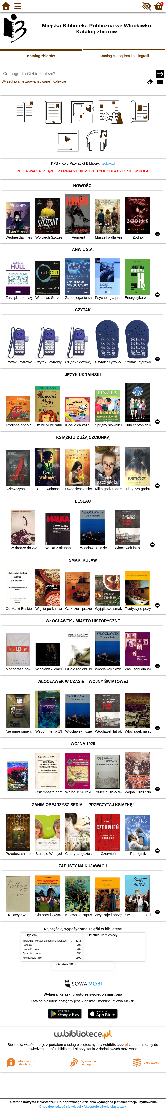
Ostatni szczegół (32, 953)
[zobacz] (108, 163)
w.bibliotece (115, 1045)
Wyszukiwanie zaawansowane (26, 81)
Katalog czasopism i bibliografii (124, 56)
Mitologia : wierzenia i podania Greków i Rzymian (50, 940)
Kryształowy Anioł (32, 957)
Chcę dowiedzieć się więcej (60, 1106)
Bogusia (27, 945)
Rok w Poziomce (32, 949)
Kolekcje (59, 81)
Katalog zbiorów (41, 56)
